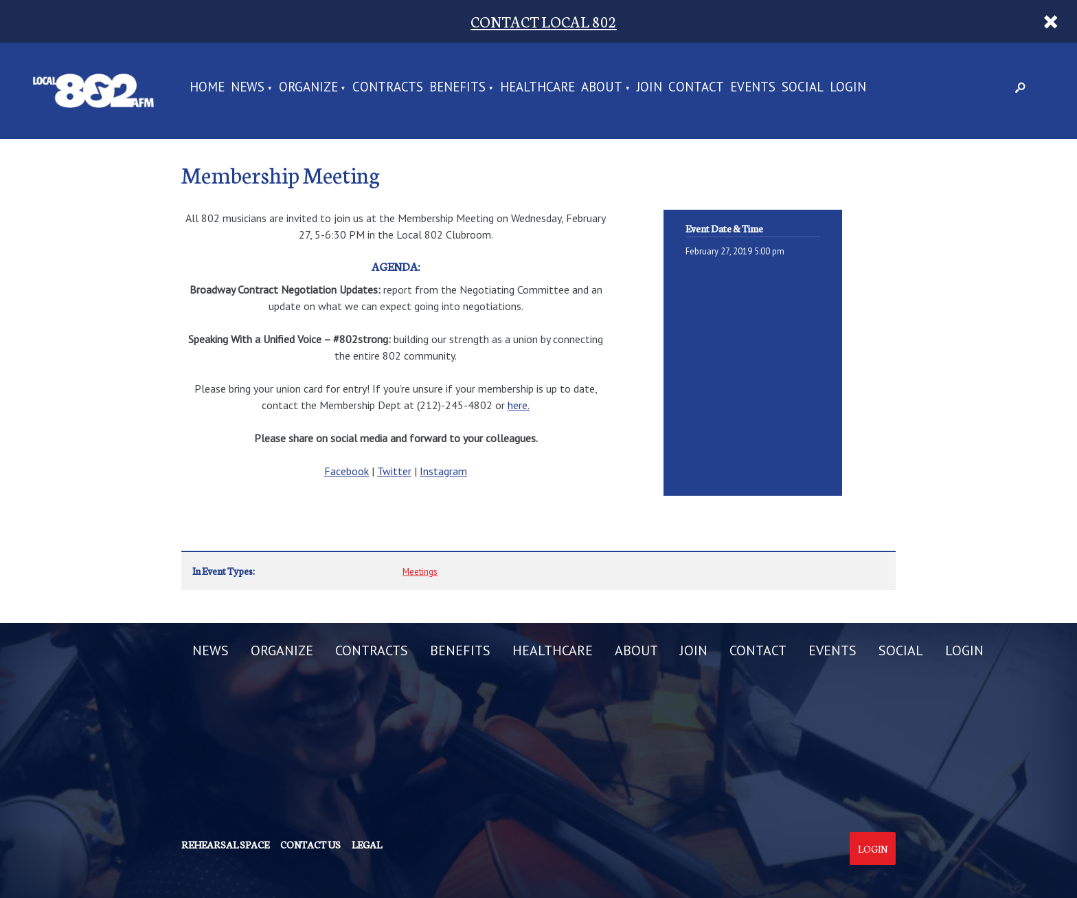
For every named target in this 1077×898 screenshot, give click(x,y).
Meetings (420, 572)
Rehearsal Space (225, 844)
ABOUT (601, 87)
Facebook (346, 471)
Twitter (394, 471)
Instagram (443, 471)
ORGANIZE (308, 87)
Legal (367, 844)
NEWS (247, 87)
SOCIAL (803, 87)
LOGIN (848, 87)
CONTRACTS (387, 87)
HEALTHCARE (537, 87)
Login (872, 848)
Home (207, 87)
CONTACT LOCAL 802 (544, 21)
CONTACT (696, 87)
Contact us (310, 844)
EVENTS (752, 87)
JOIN (649, 87)
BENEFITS (457, 87)
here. (519, 405)
